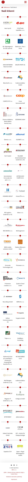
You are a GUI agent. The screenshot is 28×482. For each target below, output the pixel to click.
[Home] (2, 7)
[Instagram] (16, 465)
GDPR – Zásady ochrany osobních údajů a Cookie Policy (14, 473)
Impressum (14, 479)
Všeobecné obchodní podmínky (14, 476)
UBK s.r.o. (14, 469)
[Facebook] (11, 465)
